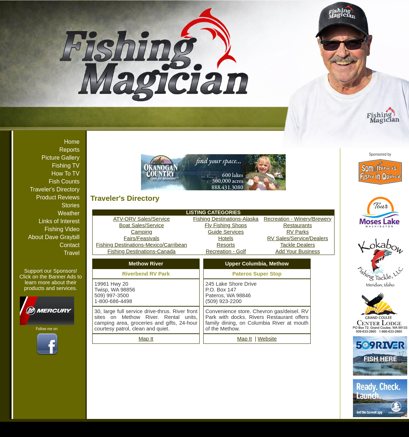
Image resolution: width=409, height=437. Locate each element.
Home (72, 142)
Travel (72, 253)
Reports (69, 150)
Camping (141, 232)
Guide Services (226, 232)
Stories (70, 205)
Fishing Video (62, 229)
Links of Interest (59, 221)
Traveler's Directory (55, 189)
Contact (70, 245)
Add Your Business (297, 251)
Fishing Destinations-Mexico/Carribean (141, 245)
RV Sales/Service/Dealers (297, 238)
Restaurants (297, 225)
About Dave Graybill (54, 237)
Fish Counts (64, 181)
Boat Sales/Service (141, 225)
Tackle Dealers (297, 245)
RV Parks (297, 232)
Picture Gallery (61, 158)
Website (267, 339)
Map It (146, 339)
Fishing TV (66, 166)
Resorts (226, 245)
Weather (69, 213)
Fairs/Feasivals (141, 238)
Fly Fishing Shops (226, 225)
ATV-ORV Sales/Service (141, 219)
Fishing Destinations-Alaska (226, 219)
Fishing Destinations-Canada (141, 251)
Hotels (226, 238)
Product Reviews (58, 197)
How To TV (65, 173)
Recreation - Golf (226, 251)
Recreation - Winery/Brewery (297, 219)
